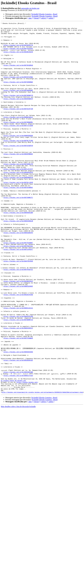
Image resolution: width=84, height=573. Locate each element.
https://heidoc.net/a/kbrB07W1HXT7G (18, 50)
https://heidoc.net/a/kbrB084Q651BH (18, 251)
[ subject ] (43, 18)
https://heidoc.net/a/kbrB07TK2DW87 (18, 287)
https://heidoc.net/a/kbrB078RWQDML (18, 142)
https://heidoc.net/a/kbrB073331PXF (18, 54)
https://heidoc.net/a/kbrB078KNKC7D (18, 110)
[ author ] (51, 18)
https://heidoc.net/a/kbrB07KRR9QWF (18, 104)
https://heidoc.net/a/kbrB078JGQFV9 (18, 170)
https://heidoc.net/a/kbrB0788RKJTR (18, 192)
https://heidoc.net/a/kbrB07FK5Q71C (18, 319)
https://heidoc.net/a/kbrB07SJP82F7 (18, 295)
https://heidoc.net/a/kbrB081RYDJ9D (18, 375)
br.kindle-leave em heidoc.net (13, 452)
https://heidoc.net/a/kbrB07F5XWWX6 (18, 401)
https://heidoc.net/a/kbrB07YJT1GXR (18, 146)
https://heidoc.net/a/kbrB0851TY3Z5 (18, 446)
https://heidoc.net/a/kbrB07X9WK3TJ (18, 233)
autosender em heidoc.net (30, 8)
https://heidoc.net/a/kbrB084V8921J (18, 389)
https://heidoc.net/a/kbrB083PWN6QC (18, 180)
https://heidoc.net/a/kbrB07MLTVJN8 (18, 164)
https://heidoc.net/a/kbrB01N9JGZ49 (18, 58)
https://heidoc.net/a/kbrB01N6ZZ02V (18, 333)
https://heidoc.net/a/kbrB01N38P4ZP (18, 428)
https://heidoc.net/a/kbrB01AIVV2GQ (18, 349)
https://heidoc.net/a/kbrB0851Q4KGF (18, 339)
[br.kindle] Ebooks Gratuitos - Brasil (44, 14)
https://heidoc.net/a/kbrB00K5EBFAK (18, 158)
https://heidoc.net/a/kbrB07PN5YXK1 (18, 291)
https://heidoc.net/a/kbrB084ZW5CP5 (18, 275)
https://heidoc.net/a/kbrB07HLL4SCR (18, 215)
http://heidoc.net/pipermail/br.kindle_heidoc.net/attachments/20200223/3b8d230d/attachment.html (42, 466)
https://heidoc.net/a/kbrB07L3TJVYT (18, 198)
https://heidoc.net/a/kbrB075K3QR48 (18, 74)
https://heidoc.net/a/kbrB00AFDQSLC (18, 136)
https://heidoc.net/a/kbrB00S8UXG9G (18, 418)
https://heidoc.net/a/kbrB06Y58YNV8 (18, 309)
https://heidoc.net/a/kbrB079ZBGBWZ (18, 94)
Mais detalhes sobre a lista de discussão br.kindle (18, 480)
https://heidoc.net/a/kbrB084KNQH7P (18, 114)
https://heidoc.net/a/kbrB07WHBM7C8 (18, 379)
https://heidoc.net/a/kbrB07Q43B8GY (18, 221)
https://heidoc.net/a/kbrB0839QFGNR (18, 442)
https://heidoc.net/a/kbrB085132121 (18, 365)
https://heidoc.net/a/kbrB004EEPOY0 (18, 202)
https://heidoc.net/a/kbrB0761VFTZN (18, 126)
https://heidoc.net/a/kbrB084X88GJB (18, 261)
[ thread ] (36, 18)
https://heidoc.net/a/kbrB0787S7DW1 (18, 88)
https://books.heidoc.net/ (27, 454)
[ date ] (30, 18)
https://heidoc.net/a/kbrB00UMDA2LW (18, 208)
